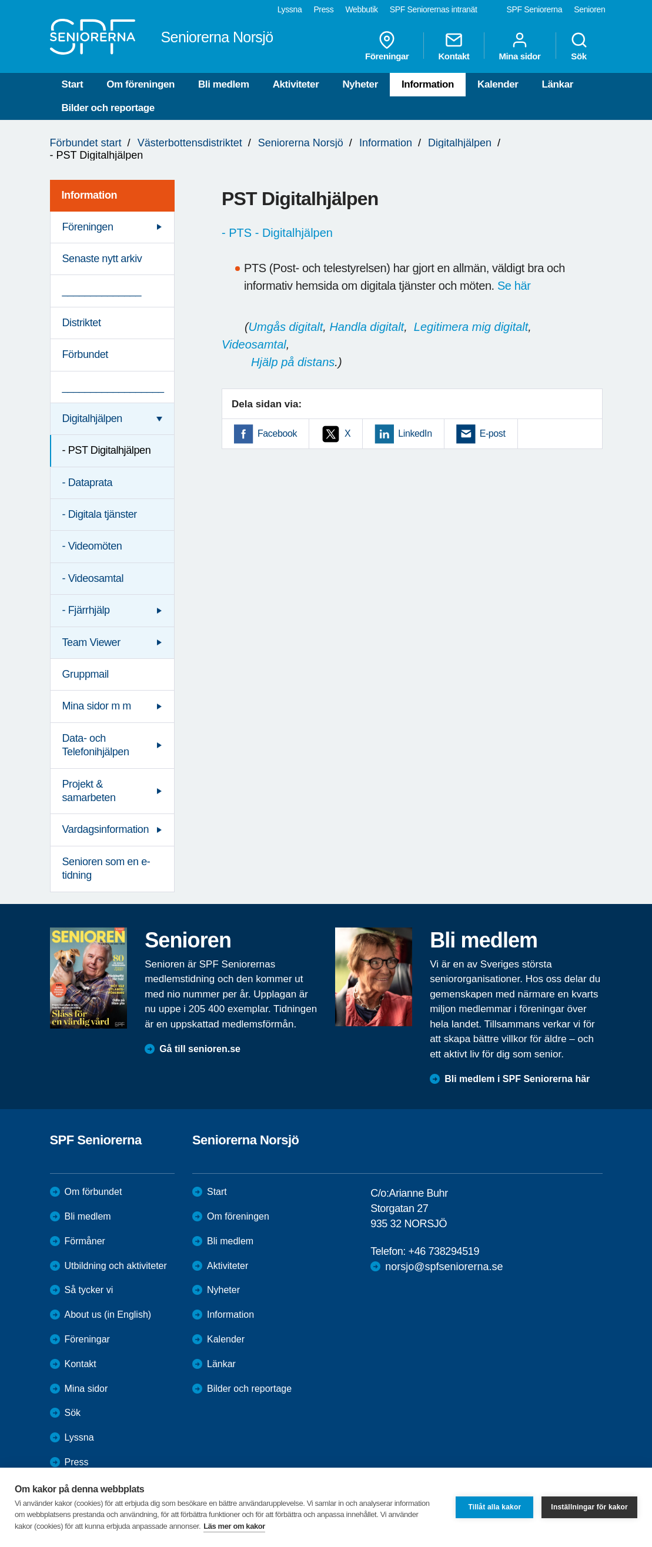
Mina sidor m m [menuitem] (96, 706)
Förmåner (85, 1241)
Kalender (498, 84)
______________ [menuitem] (102, 290)
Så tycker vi (89, 1290)
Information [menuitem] (90, 195)
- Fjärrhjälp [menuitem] (86, 610)
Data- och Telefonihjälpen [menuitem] (95, 745)
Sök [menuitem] (579, 46)
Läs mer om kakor (234, 1526)
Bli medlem (223, 84)
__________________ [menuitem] (113, 387)
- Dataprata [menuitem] (87, 482)
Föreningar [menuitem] (387, 46)
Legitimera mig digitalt (471, 326)
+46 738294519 (444, 1251)
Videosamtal (254, 344)
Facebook (277, 433)
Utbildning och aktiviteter (116, 1266)
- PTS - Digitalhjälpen (277, 232)
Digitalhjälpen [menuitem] (92, 418)
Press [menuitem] (323, 9)
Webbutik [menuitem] (361, 9)
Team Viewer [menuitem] (91, 642)
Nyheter (360, 84)
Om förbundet (93, 1192)
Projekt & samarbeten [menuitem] (89, 790)
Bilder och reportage (108, 107)
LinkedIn (415, 433)
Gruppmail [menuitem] (85, 674)
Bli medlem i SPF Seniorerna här (517, 1079)
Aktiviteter (296, 84)
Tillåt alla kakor (494, 1507)
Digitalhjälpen (459, 143)
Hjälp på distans (293, 362)
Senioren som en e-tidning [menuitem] (106, 868)
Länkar (557, 84)
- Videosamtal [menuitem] (93, 578)
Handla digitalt (366, 326)
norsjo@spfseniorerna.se (444, 1267)
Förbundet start (86, 143)
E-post (493, 433)
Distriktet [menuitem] (81, 323)
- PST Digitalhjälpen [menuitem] (106, 450)
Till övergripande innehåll (0, 0)
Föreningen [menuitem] (87, 227)
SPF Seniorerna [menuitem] (535, 9)
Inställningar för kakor (589, 1507)
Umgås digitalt (286, 326)
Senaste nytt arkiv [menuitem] (102, 258)
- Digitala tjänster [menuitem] (99, 514)
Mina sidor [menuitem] (519, 46)
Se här (514, 285)
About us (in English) (108, 1315)
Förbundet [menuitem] (85, 354)
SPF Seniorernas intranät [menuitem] (433, 9)
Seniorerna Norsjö (300, 143)
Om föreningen (140, 84)
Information (428, 84)
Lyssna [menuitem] (289, 9)
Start (72, 84)
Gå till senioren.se (199, 1049)
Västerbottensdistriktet (190, 143)
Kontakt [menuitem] (453, 46)
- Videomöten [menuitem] (92, 546)
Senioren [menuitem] (589, 9)
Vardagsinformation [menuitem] (105, 829)
